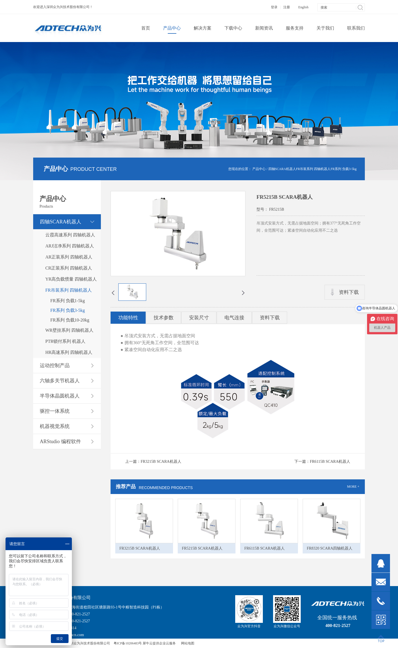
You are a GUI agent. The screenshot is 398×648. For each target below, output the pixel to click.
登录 (274, 7)
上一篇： (153, 461)
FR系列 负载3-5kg (344, 169)
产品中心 (259, 169)
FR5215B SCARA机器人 (202, 548)
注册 (286, 7)
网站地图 (186, 643)
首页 (145, 28)
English (303, 7)
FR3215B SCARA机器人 (139, 548)
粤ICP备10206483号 (128, 643)
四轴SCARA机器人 (282, 169)
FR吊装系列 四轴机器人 (313, 169)
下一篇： (322, 461)
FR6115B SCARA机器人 (264, 548)
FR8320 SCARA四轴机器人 (329, 548)
